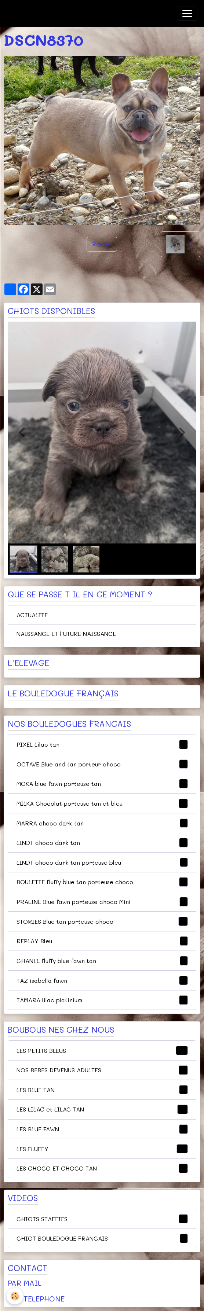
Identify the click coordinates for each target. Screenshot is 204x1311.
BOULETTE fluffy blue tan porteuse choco (102, 882)
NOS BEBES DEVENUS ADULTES (102, 1070)
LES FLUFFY (102, 1149)
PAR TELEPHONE (36, 1298)
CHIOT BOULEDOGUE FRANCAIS (102, 1238)
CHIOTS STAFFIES (102, 1219)
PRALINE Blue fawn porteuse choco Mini (102, 902)
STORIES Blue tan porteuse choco (102, 921)
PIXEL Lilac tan (102, 744)
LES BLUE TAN (102, 1090)
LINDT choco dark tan (102, 842)
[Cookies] (15, 1296)
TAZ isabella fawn (102, 980)
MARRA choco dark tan (102, 823)
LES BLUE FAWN (102, 1129)
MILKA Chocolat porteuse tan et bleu (102, 803)
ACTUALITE (32, 615)
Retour (102, 244)
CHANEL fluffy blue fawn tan (102, 961)
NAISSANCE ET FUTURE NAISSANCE (66, 633)
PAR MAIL (24, 1283)
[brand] (44, 13)
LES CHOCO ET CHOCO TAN (102, 1168)
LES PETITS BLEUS (102, 1050)
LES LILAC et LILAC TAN (102, 1109)
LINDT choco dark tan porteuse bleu (102, 862)
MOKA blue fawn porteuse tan (102, 783)
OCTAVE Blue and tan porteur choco (102, 764)
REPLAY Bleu (102, 941)
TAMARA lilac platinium (102, 1000)
